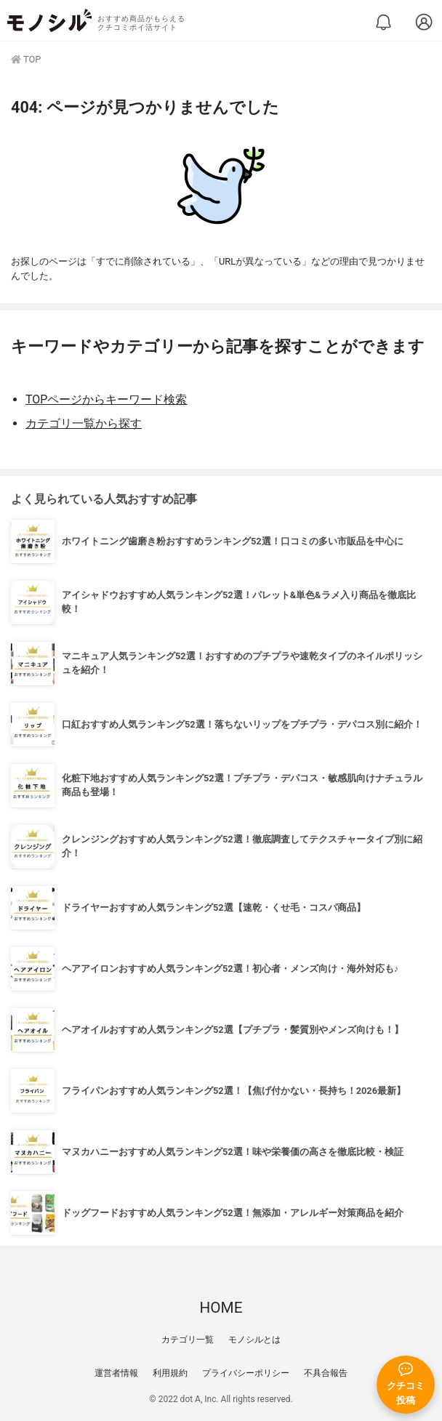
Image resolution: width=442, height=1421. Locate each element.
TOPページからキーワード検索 (106, 399)
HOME (220, 1307)
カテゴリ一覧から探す (83, 423)
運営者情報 (116, 1373)
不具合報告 (325, 1373)
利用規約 (170, 1373)
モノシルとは (254, 1340)
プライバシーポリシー (245, 1373)
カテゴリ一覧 (187, 1340)
